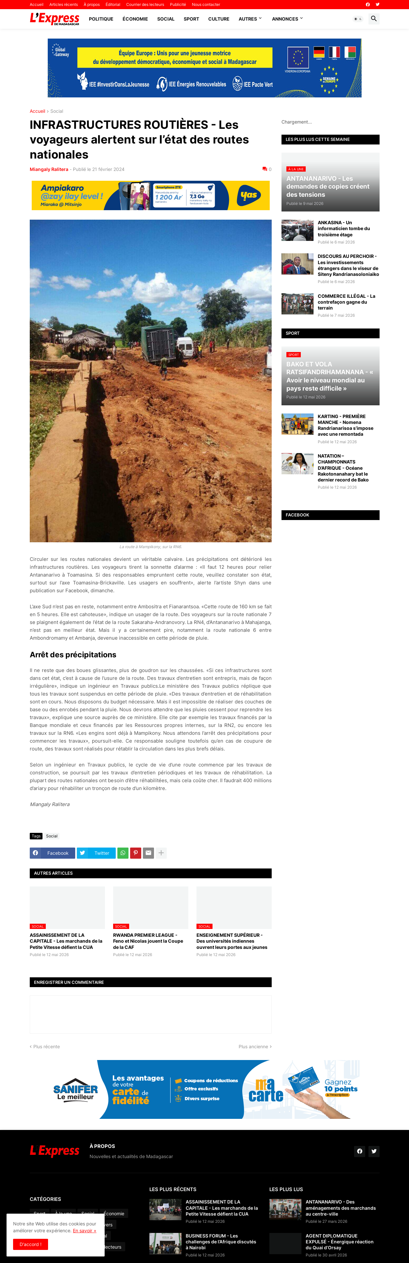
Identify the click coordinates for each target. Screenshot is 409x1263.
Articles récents (63, 4)
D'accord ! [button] (31, 1244)
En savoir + (84, 1230)
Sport (191, 19)
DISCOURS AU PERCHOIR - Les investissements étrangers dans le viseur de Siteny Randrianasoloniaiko (348, 265)
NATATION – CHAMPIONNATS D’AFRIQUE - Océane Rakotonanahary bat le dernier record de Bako (343, 467)
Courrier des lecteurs (145, 4)
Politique (101, 19)
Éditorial (113, 4)
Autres (248, 19)
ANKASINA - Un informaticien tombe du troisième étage (344, 228)
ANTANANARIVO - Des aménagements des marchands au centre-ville (341, 1207)
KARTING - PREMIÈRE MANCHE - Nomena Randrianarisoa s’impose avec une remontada (345, 425)
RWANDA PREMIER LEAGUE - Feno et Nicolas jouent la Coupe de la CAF (148, 941)
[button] (358, 19)
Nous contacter (206, 4)
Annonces (285, 19)
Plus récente (46, 1046)
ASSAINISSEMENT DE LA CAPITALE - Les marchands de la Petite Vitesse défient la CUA (66, 941)
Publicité (178, 4)
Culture (219, 19)
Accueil (36, 4)
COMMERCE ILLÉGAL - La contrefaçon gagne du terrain (346, 302)
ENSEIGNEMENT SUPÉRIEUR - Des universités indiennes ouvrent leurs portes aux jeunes (231, 941)
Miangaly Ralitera (49, 169)
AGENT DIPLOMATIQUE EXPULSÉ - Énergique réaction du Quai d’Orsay (340, 1241)
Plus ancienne (253, 1046)
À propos (92, 4)
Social (166, 19)
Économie (135, 19)
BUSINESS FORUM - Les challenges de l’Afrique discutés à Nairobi (221, 1241)
